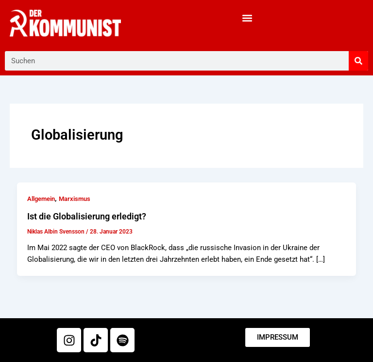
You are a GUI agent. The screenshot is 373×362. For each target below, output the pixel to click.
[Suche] (358, 61)
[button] (247, 18)
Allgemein (41, 198)
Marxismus (74, 198)
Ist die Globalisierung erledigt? (86, 216)
